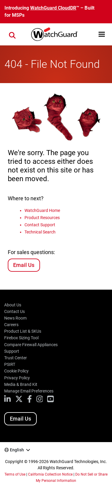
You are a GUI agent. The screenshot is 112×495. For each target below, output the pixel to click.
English (17, 449)
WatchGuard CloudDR (53, 8)
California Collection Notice (50, 474)
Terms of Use (14, 474)
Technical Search (40, 232)
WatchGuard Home (42, 210)
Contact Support (39, 224)
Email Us (23, 265)
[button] (102, 34)
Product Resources (42, 217)
